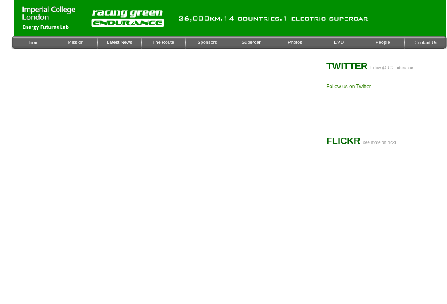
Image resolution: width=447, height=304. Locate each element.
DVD (339, 42)
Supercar (251, 42)
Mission (75, 42)
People (382, 42)
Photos (295, 42)
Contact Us (426, 42)
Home (32, 42)
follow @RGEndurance (391, 67)
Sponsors (207, 42)
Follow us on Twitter (348, 87)
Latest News (119, 42)
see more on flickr (379, 142)
